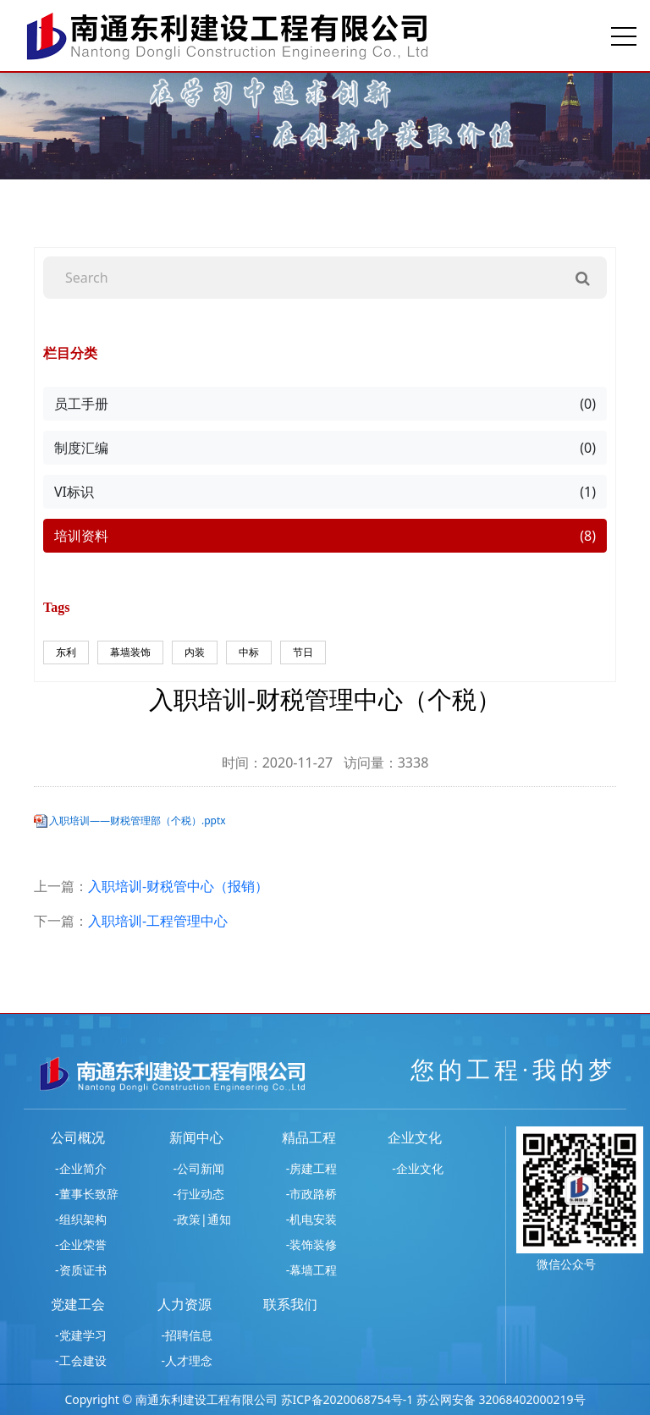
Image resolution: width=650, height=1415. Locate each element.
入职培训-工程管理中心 (158, 920)
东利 (66, 652)
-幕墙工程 (312, 1270)
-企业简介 (81, 1168)
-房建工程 (312, 1168)
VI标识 (325, 492)
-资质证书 (81, 1270)
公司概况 (78, 1137)
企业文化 (415, 1137)
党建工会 (78, 1304)
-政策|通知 (202, 1219)
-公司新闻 (199, 1168)
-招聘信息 (187, 1335)
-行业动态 (199, 1194)
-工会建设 (81, 1360)
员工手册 (325, 404)
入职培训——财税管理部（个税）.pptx (137, 820)
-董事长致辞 (86, 1194)
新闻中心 (196, 1137)
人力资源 (184, 1304)
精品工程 (309, 1137)
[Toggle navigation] (623, 35)
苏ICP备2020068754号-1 (347, 1399)
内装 (195, 652)
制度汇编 (325, 448)
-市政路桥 (312, 1194)
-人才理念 (187, 1360)
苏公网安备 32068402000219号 (501, 1399)
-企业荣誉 (81, 1244)
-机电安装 (312, 1219)
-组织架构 (81, 1219)
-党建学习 (81, 1335)
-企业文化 (417, 1168)
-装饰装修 (312, 1244)
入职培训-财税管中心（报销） (178, 886)
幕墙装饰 (130, 652)
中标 (249, 652)
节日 (303, 652)
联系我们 (290, 1304)
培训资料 (325, 536)
